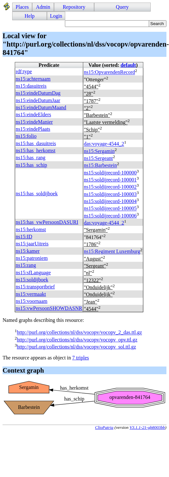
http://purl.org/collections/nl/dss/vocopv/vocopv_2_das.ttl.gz (79, 332)
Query (122, 7)
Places (22, 7)
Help (30, 16)
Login (56, 16)
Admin (43, 7)
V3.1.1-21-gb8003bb (147, 427)
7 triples (80, 357)
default (128, 65)
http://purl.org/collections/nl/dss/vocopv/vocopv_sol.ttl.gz (76, 346)
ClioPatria (104, 427)
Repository (74, 7)
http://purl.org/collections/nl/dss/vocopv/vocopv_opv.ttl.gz (77, 339)
